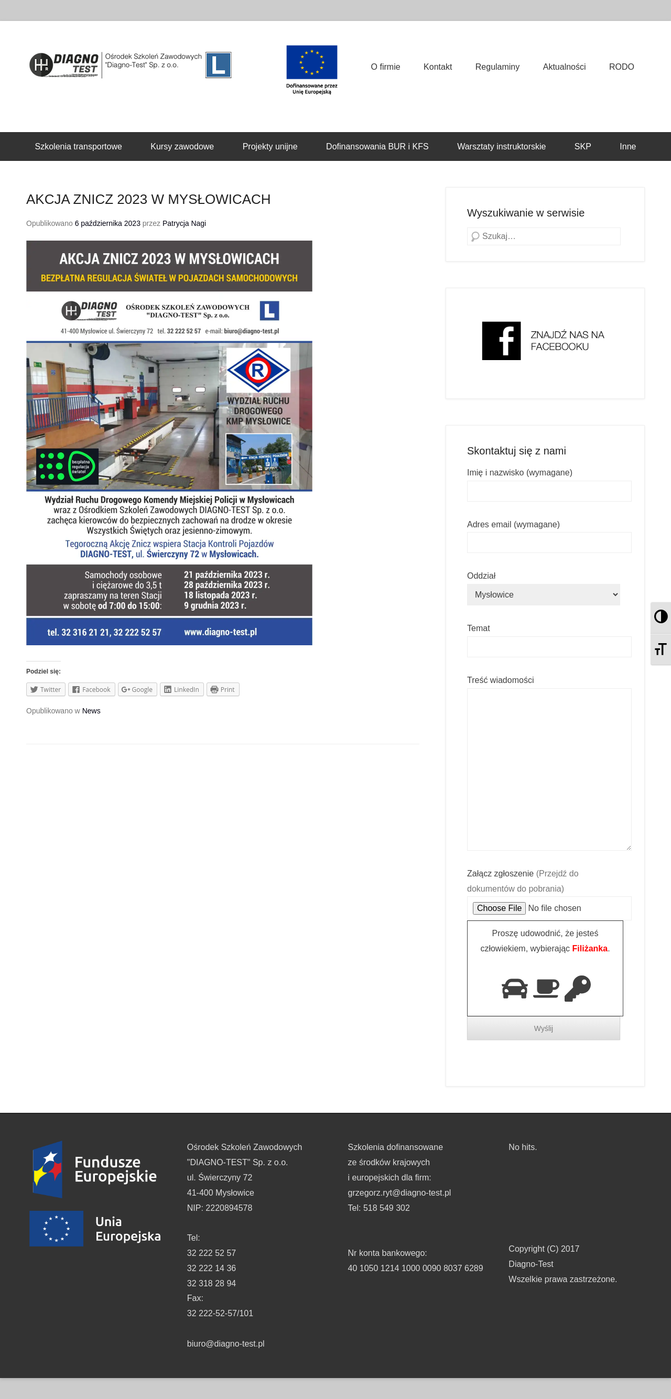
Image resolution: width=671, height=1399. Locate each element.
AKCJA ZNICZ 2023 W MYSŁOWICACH (148, 199)
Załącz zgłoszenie (549, 891)
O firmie (386, 66)
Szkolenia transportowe (78, 146)
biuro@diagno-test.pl (226, 1343)
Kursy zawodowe (182, 146)
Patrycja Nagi (184, 223)
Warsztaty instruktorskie (501, 146)
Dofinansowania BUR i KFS (377, 146)
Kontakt (438, 66)
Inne (628, 146)
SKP (583, 146)
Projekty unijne (270, 146)
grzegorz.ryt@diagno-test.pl (399, 1192)
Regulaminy (497, 66)
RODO (621, 66)
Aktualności (564, 66)
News (91, 711)
